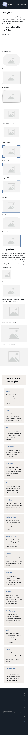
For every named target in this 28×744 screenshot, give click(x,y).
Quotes (8, 557)
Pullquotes (9, 467)
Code (7, 634)
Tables (8, 653)
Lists (7, 414)
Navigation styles (11, 540)
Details (8, 395)
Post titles (9, 576)
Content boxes (10, 672)
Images (8, 595)
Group (8, 431)
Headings (9, 503)
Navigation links (11, 521)
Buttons (8, 486)
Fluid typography (11, 614)
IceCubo (11, 4)
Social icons (10, 450)
